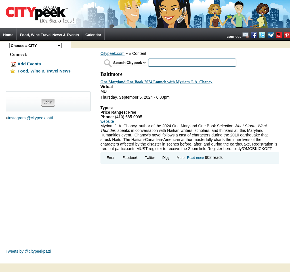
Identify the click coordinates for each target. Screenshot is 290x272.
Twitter (150, 158)
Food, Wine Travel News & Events (49, 35)
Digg (165, 158)
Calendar (93, 35)
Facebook (130, 158)
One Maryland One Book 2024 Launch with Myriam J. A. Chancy (156, 82)
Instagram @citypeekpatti (30, 118)
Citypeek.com (112, 53)
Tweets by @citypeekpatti (28, 251)
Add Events (25, 63)
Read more (195, 158)
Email (111, 158)
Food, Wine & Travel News (40, 70)
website (107, 121)
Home (8, 35)
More (180, 158)
